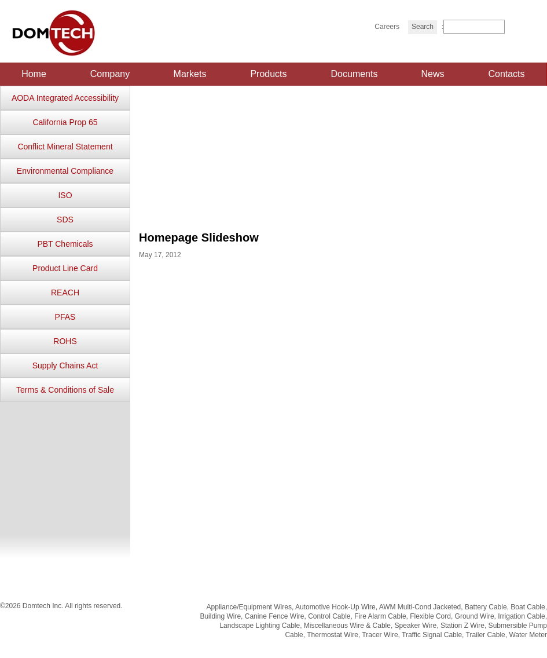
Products (268, 74)
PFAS (65, 316)
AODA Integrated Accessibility (65, 98)
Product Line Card (65, 268)
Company (110, 74)
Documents (354, 74)
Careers (387, 27)
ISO (65, 195)
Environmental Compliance (65, 171)
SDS (65, 219)
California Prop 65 (64, 122)
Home (33, 74)
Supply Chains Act (65, 365)
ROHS (64, 341)
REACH (65, 292)
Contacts (506, 74)
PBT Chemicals (65, 243)
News (432, 74)
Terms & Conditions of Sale (65, 389)
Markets (190, 74)
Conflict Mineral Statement (64, 146)
